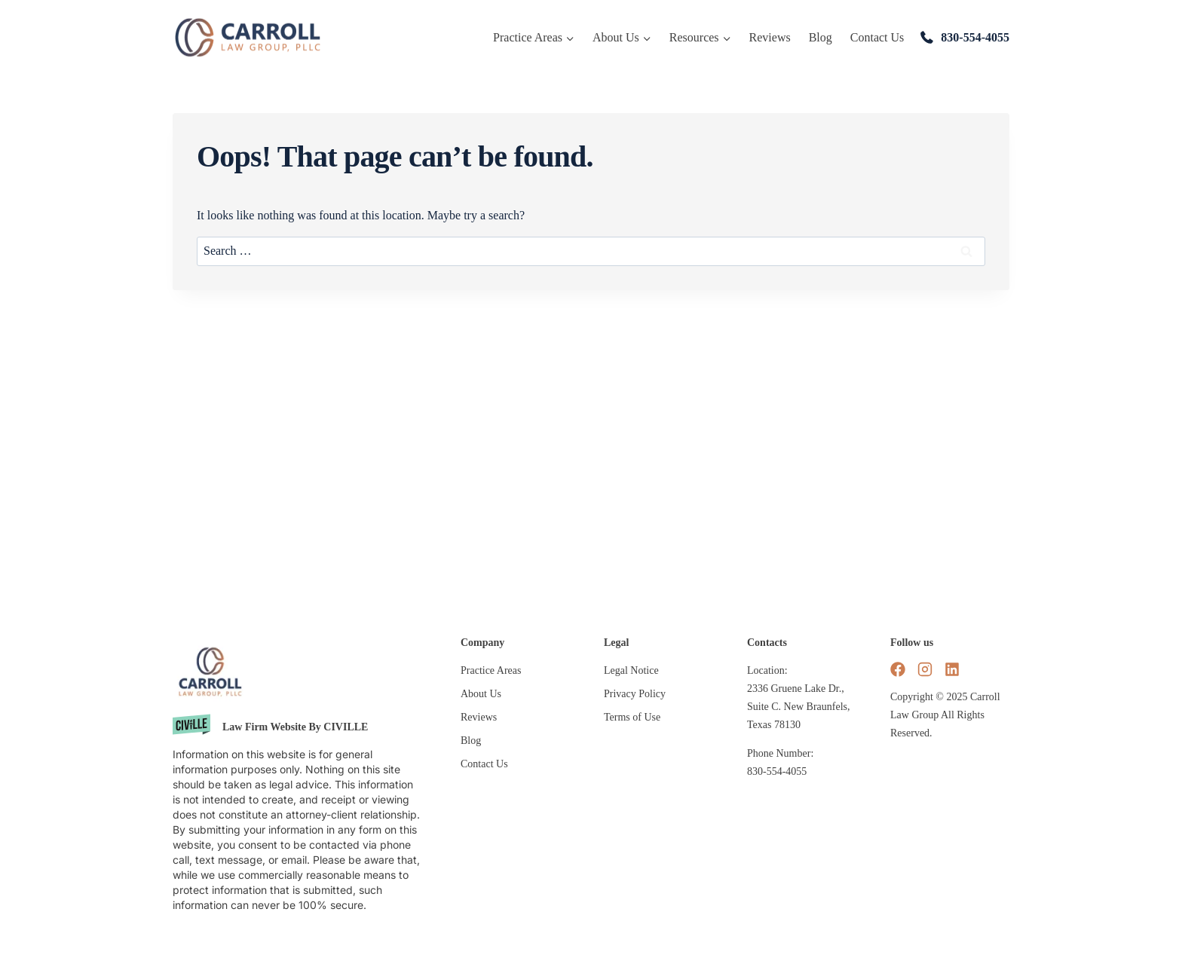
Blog (820, 37)
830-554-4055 (975, 37)
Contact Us (877, 37)
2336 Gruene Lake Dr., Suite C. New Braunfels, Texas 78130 (798, 706)
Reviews (770, 37)
